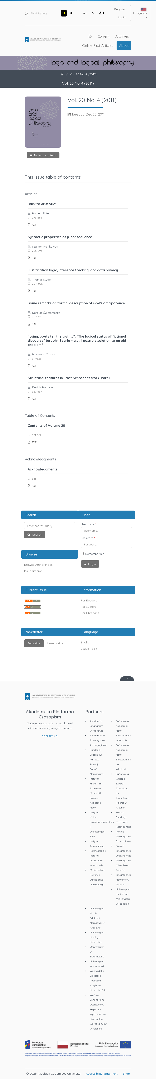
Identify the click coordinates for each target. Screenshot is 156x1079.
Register (120, 9)
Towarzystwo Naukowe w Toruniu (123, 879)
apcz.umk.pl (50, 736)
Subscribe (34, 643)
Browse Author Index (38, 565)
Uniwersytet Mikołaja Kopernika (97, 937)
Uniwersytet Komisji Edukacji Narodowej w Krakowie (97, 918)
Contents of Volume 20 (46, 425)
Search (36, 534)
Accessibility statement (102, 1073)
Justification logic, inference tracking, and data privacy (73, 270)
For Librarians (90, 613)
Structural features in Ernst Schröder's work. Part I (69, 378)
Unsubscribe (55, 643)
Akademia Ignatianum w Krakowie (96, 725)
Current (103, 36)
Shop (126, 1073)
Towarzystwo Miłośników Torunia (123, 865)
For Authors (88, 606)
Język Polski (89, 649)
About (124, 45)
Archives (122, 36)
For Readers (89, 600)
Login (122, 17)
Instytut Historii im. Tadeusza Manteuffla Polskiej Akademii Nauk (96, 793)
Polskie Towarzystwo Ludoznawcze (123, 850)
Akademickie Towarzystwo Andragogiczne (98, 740)
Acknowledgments (42, 469)
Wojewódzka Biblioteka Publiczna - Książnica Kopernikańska (98, 980)
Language (140, 13)
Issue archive (33, 571)
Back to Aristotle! (42, 204)
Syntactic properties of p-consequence (60, 237)
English (86, 642)
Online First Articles (97, 45)
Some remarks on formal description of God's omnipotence (76, 303)
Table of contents (45, 155)
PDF (33, 224)
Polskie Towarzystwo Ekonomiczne (123, 836)
